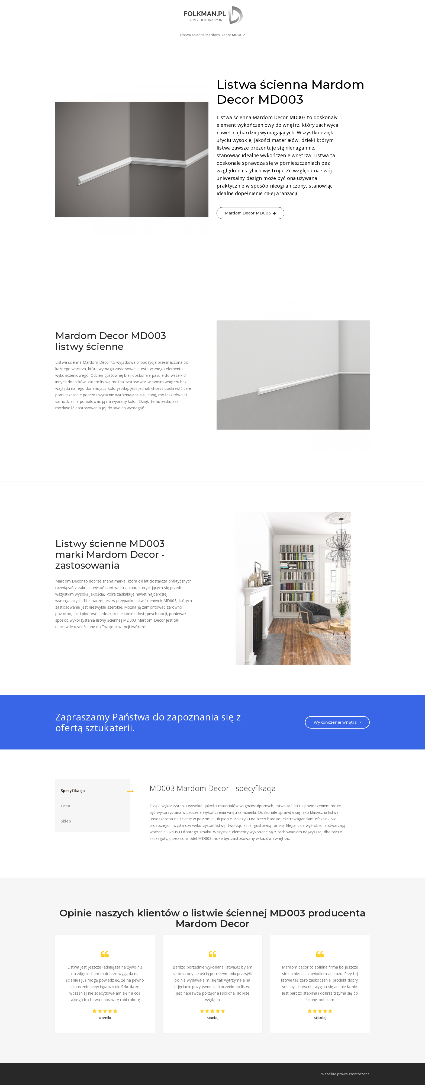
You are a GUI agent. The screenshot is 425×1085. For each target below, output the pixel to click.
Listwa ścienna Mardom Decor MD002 (212, 37)
